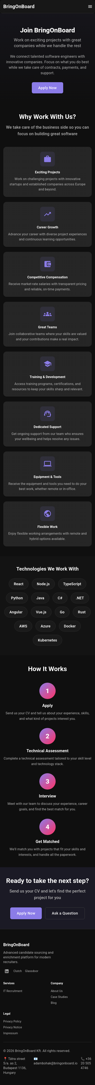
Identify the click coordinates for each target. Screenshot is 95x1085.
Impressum (10, 1033)
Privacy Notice (12, 1027)
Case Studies (59, 997)
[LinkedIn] (6, 971)
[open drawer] (90, 6)
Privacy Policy (12, 1021)
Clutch (17, 971)
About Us (57, 991)
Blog (54, 1002)
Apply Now (47, 88)
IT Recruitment (12, 991)
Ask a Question (65, 913)
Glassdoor (31, 971)
